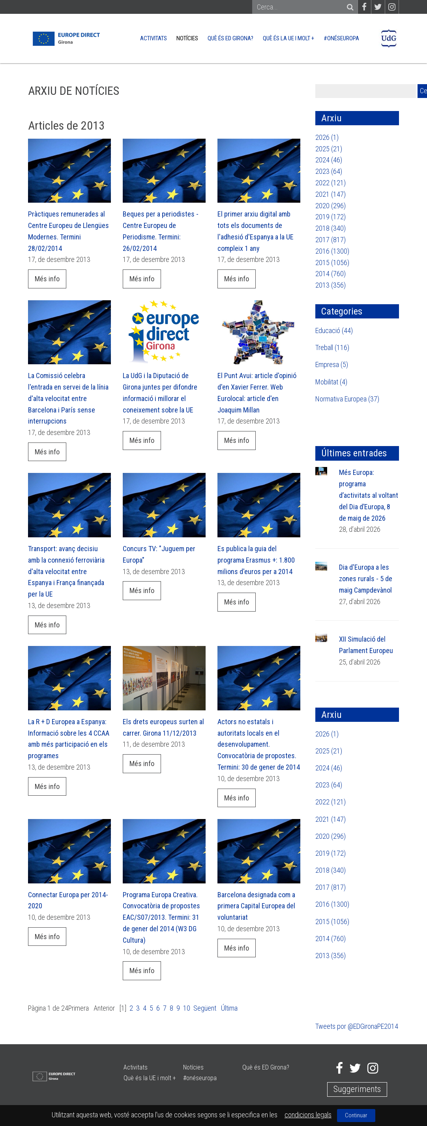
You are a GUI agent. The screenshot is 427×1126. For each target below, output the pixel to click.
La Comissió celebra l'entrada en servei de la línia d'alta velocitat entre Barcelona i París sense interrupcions (68, 398)
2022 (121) (330, 183)
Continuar (356, 1115)
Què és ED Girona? (230, 38)
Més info (47, 279)
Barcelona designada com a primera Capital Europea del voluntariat (256, 906)
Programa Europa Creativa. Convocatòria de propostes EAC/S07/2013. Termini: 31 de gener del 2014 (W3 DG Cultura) (161, 917)
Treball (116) (332, 347)
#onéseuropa (341, 38)
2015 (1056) (332, 262)
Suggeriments (357, 1089)
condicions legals (308, 1115)
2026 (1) (327, 137)
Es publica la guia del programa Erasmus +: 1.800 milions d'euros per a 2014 (256, 560)
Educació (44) (334, 330)
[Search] (301, 7)
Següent (204, 1008)
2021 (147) (330, 194)
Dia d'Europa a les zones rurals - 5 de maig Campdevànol (365, 578)
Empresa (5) (331, 364)
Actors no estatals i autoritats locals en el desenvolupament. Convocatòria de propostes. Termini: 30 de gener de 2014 (258, 744)
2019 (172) (330, 217)
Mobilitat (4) (331, 382)
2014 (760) (330, 273)
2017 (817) (330, 239)
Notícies (187, 38)
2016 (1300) (332, 251)
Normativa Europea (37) (347, 399)
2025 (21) (328, 149)
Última (229, 1008)
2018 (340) (330, 228)
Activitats (153, 38)
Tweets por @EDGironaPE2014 (356, 1026)
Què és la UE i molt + (288, 38)
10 (186, 1008)
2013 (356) (330, 285)
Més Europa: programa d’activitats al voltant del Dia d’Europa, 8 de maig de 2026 (368, 495)
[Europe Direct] (65, 38)
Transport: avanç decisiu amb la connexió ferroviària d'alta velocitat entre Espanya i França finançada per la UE (66, 571)
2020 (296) (330, 205)
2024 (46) (328, 160)
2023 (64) (328, 171)
